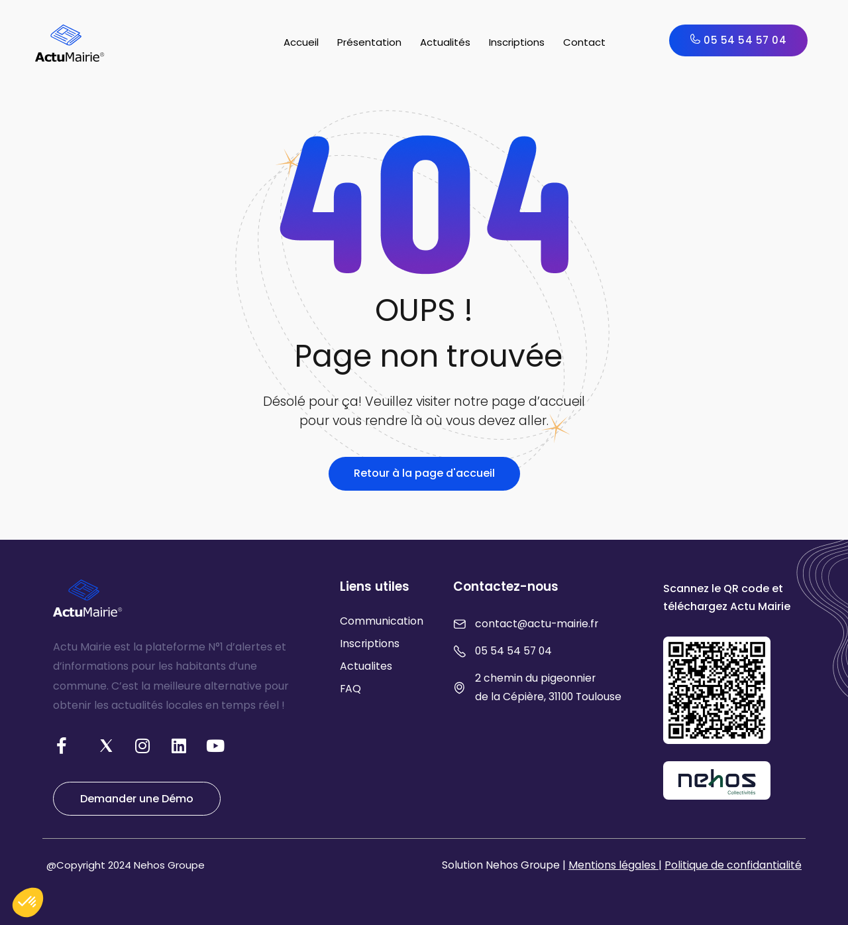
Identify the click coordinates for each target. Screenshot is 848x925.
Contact (584, 42)
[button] (28, 902)
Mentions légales (613, 865)
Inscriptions (517, 42)
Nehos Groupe (169, 865)
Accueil (301, 42)
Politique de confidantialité (733, 865)
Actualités (445, 42)
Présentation (369, 42)
